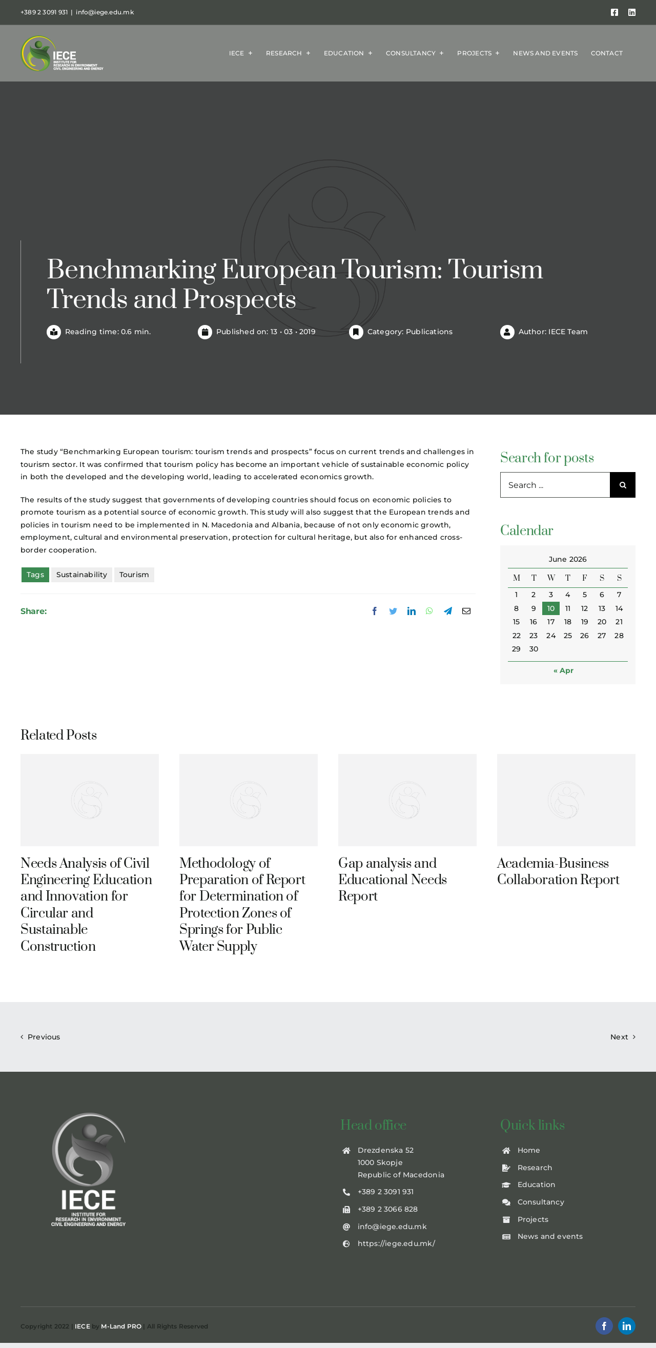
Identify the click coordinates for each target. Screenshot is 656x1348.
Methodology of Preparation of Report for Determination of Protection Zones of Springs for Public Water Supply (242, 905)
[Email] (466, 611)
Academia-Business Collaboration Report (558, 872)
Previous (44, 1036)
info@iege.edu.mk (104, 12)
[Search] (623, 485)
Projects (533, 1219)
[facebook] (604, 1326)
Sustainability (81, 574)
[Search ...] (555, 485)
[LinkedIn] (411, 611)
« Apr (564, 670)
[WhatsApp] (429, 611)
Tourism (134, 574)
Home (529, 1150)
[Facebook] (374, 611)
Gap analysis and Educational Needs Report (392, 880)
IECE (82, 1326)
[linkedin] (627, 1326)
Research (535, 1167)
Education (537, 1184)
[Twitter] (393, 611)
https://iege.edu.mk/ (396, 1243)
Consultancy (541, 1202)
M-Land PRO (121, 1326)
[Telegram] (448, 611)
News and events (550, 1236)
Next (619, 1036)
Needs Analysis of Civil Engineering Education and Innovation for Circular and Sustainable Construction (86, 905)
